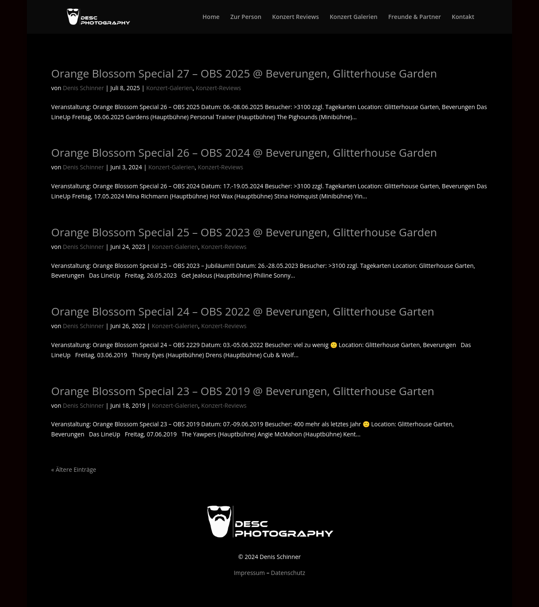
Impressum (249, 573)
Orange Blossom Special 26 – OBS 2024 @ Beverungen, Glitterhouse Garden (244, 152)
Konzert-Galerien (169, 88)
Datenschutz (288, 573)
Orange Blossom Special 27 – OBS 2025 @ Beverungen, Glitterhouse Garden (244, 73)
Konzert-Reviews (218, 88)
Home (211, 17)
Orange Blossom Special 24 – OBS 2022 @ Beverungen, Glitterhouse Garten (243, 311)
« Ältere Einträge (73, 469)
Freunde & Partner (414, 17)
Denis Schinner (83, 88)
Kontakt (463, 17)
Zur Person (245, 17)
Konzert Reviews (295, 17)
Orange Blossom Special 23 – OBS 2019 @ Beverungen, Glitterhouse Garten (243, 390)
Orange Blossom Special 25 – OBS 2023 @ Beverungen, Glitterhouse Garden (244, 232)
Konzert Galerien (354, 17)
